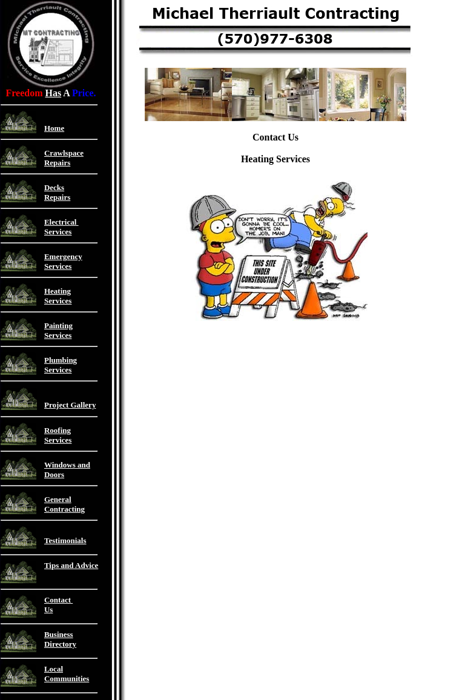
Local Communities (66, 673)
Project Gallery (70, 404)
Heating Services (57, 295)
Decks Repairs (57, 192)
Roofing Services (57, 435)
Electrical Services (61, 226)
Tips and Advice (71, 565)
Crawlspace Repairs (64, 157)
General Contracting (64, 504)
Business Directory (60, 639)
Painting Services (58, 330)
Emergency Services (63, 261)
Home (54, 128)
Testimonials (65, 540)
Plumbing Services (60, 364)
